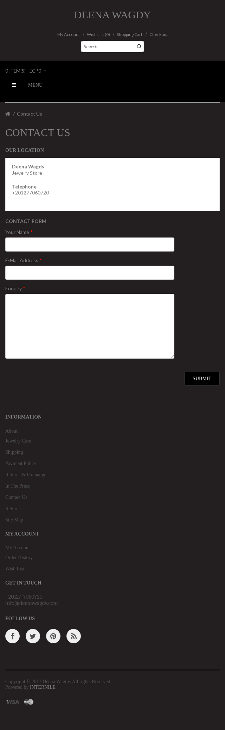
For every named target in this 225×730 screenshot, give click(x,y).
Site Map (14, 519)
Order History (19, 557)
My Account (17, 547)
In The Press (17, 486)
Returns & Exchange (25, 474)
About (11, 431)
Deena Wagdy (112, 14)
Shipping (14, 452)
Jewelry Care (18, 441)
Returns (13, 508)
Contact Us (29, 114)
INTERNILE (43, 687)
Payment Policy (20, 463)
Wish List (14, 568)
